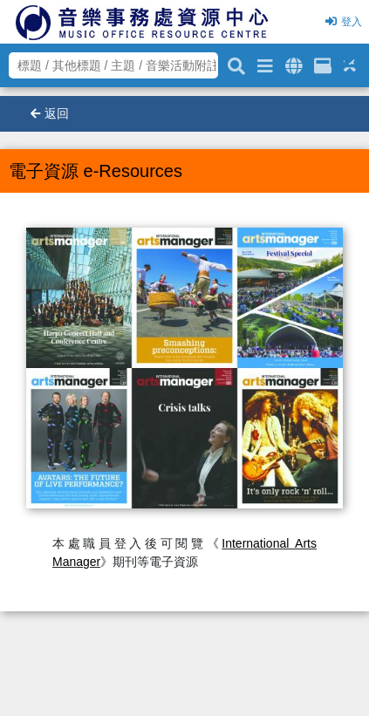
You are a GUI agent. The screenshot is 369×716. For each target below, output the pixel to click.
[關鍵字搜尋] (236, 63)
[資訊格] (323, 63)
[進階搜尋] (265, 63)
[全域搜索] (293, 63)
